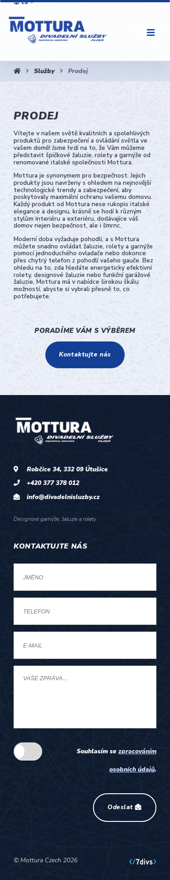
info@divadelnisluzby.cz (63, 497)
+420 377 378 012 (53, 483)
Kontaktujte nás (85, 354)
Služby (44, 71)
